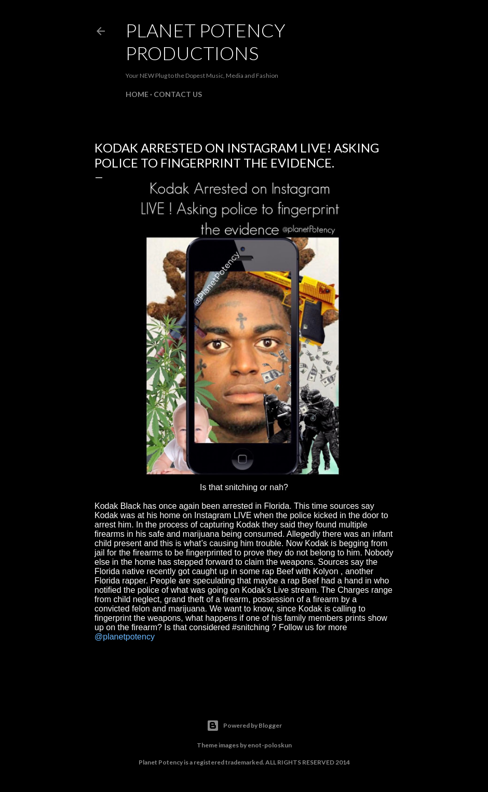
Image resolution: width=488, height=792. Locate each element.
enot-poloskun (270, 745)
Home (137, 94)
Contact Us (178, 94)
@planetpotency (124, 636)
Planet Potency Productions (206, 41)
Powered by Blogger (244, 725)
